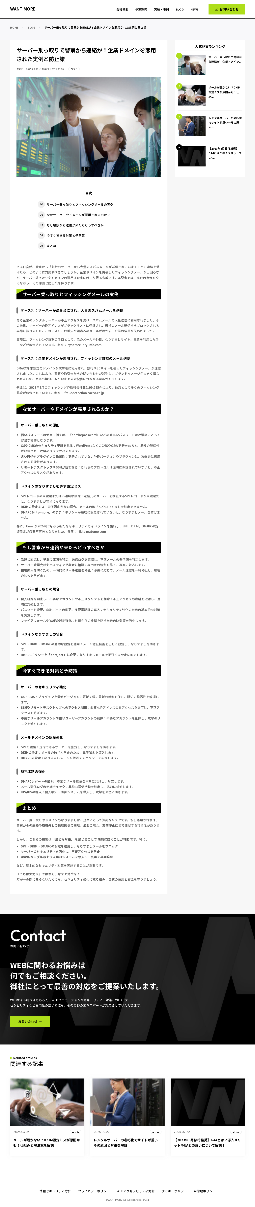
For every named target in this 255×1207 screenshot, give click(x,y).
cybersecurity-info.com (84, 344)
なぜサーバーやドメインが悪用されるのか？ (78, 215)
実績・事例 (160, 9)
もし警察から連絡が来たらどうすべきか (75, 225)
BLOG (179, 9)
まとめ (51, 245)
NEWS (194, 9)
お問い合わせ (27, 1021)
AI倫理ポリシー (205, 1191)
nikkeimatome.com (91, 531)
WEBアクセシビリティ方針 (136, 1191)
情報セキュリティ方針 (55, 1191)
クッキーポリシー (174, 1191)
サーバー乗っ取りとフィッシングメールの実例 (80, 204)
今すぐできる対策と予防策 (66, 235)
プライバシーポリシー (94, 1191)
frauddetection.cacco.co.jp (84, 392)
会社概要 (119, 9)
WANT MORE (23, 9)
